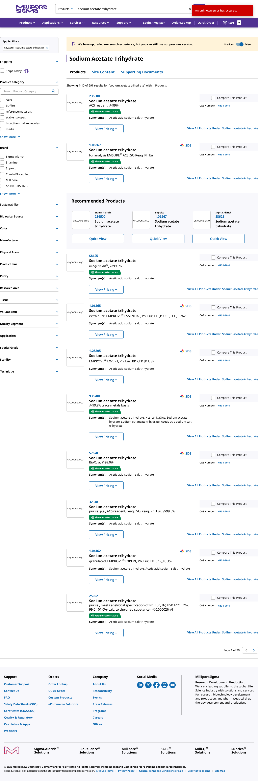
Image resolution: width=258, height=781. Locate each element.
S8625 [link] (93, 255)
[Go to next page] (254, 650)
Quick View (97, 238)
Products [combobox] (64, 9)
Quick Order (206, 22)
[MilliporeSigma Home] (31, 9)
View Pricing (106, 129)
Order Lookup (181, 22)
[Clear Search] (190, 9)
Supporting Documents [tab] (142, 72)
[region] (162, 227)
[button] (154, 23)
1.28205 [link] (95, 350)
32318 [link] (93, 502)
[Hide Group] (57, 61)
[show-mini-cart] (232, 22)
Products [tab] (78, 72)
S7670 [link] (93, 453)
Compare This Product (228, 98)
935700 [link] (94, 396)
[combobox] (130, 9)
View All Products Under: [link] (222, 128)
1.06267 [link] (95, 145)
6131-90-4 (224, 105)
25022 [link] (93, 596)
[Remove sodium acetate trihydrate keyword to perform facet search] (47, 48)
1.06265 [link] (95, 305)
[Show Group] (57, 204)
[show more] (10, 137)
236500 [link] (94, 96)
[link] (104, 104)
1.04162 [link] (95, 551)
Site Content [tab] (103, 72)
